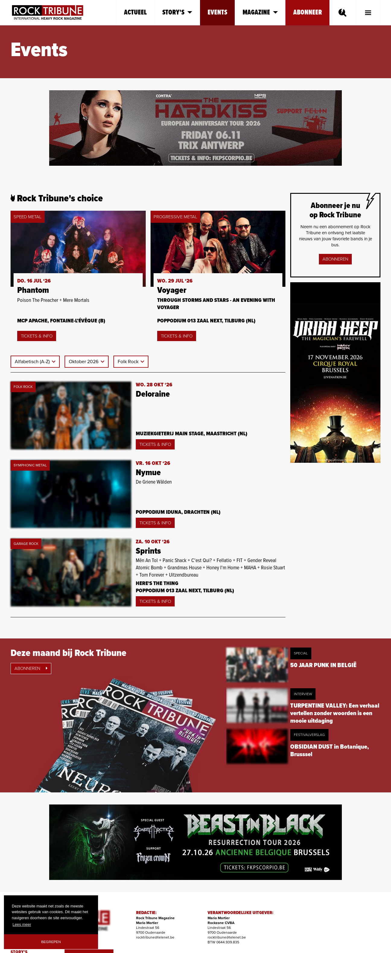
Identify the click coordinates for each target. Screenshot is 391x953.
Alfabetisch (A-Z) (33, 362)
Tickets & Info (36, 336)
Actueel (135, 12)
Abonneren (335, 259)
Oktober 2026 (84, 362)
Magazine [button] (260, 12)
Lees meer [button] (22, 924)
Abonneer (307, 12)
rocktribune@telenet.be (155, 937)
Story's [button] (177, 12)
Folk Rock (129, 362)
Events (217, 12)
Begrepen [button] (51, 942)
